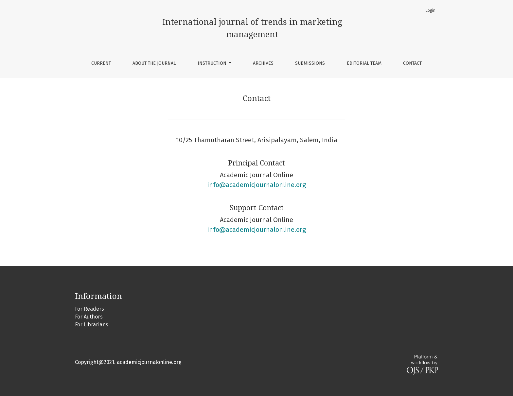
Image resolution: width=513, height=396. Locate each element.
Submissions (310, 63)
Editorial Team (364, 63)
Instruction (213, 63)
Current (101, 63)
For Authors (89, 317)
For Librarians (91, 324)
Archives (263, 63)
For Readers (89, 309)
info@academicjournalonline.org (256, 185)
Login (430, 10)
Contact (412, 63)
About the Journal (154, 63)
